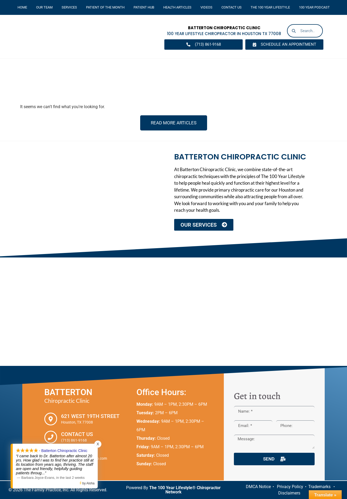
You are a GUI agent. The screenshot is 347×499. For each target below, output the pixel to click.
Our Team (44, 7)
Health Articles (177, 7)
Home (22, 7)
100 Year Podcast (314, 7)
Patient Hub (144, 7)
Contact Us (231, 7)
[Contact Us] (50, 437)
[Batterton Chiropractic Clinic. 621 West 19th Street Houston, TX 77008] (173, 311)
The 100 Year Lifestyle (270, 7)
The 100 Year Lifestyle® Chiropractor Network (185, 489)
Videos (206, 7)
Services (69, 7)
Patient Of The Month (105, 7)
